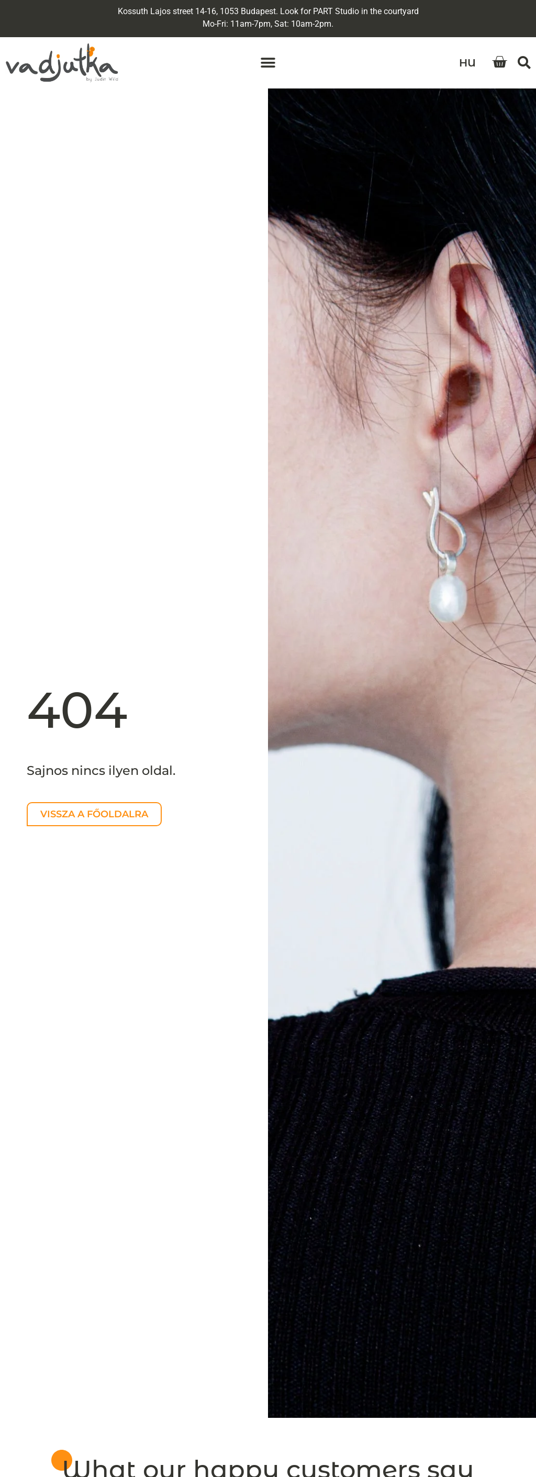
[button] (268, 63)
